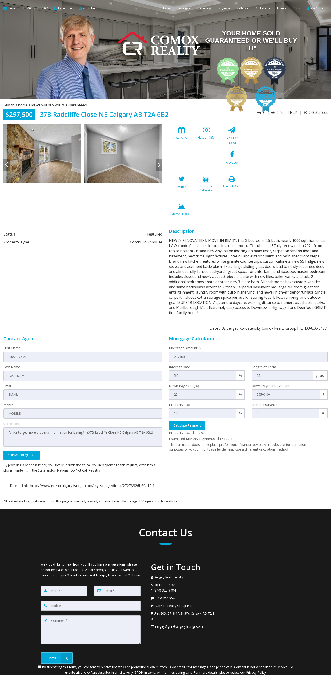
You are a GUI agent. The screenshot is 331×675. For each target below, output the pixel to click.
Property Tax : (187, 412)
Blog (296, 9)
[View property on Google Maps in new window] (289, 158)
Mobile (8, 384)
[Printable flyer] (181, 191)
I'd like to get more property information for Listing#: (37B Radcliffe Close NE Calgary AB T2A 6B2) (82, 417)
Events (282, 9)
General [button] (204, 9)
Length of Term (264, 347)
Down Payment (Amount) (271, 366)
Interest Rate (179, 347)
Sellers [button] (243, 9)
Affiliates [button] (262, 9)
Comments (11, 403)
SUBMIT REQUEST (21, 435)
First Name (12, 328)
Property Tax (179, 384)
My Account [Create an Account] (317, 9)
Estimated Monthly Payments (200, 418)
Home (166, 9)
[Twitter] (206, 164)
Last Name (11, 347)
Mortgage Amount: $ (185, 328)
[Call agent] (35, 9)
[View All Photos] (206, 191)
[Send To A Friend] (231, 137)
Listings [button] (184, 9)
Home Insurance (264, 384)
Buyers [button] (224, 9)
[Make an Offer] (206, 137)
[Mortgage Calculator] (231, 164)
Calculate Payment (187, 405)
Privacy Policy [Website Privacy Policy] (256, 651)
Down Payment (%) (184, 366)
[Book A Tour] (181, 137)
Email (7, 366)
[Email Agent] (11, 9)
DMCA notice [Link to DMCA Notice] (165, 670)
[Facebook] (181, 164)
